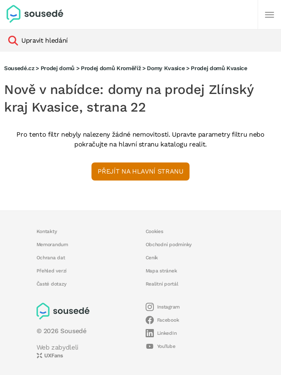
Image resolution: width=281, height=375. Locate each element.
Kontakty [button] (47, 231)
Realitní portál (162, 284)
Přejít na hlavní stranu (140, 171)
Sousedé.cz (19, 68)
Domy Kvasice (166, 68)
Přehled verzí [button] (52, 271)
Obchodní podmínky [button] (169, 244)
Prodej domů (58, 68)
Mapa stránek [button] (161, 271)
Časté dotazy (51, 284)
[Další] (269, 15)
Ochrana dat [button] (51, 258)
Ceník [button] (152, 258)
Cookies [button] (154, 231)
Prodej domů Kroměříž (111, 68)
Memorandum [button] (52, 244)
